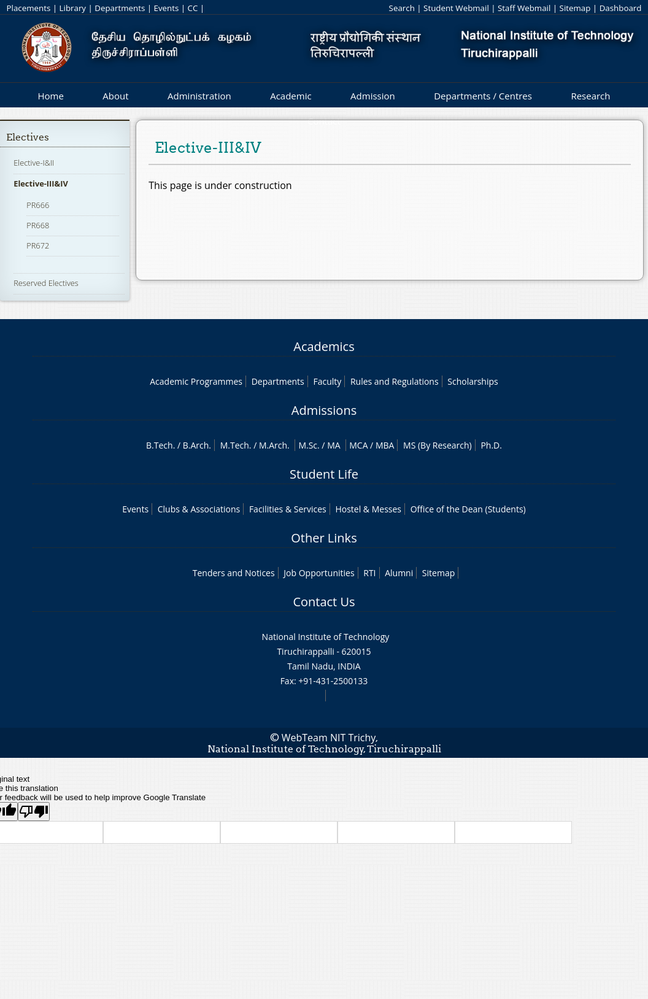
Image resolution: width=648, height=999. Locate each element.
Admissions (324, 410)
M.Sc (307, 445)
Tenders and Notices (234, 573)
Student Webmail (456, 8)
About (115, 96)
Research (590, 96)
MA (333, 445)
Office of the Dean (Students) (468, 509)
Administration (199, 96)
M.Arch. (274, 445)
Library (73, 8)
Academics (323, 346)
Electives (27, 137)
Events (166, 8)
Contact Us (324, 601)
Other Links (324, 538)
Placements (29, 8)
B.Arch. (197, 445)
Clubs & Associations (199, 509)
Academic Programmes (196, 381)
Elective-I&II (34, 162)
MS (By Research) (437, 445)
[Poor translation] (34, 811)
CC (193, 8)
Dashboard (621, 8)
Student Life (324, 474)
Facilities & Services (287, 509)
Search (402, 8)
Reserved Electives (46, 282)
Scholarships (472, 381)
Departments (119, 8)
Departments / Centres (483, 96)
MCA (358, 445)
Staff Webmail (524, 8)
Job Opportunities (319, 573)
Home (50, 96)
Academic (290, 96)
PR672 (37, 245)
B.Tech (159, 445)
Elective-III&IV (41, 183)
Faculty (327, 381)
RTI (369, 573)
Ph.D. (491, 445)
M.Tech (234, 445)
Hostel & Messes (368, 509)
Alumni (399, 573)
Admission (372, 96)
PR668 (37, 225)
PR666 (37, 204)
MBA (385, 445)
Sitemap (575, 8)
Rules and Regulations (394, 381)
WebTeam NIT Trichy (329, 737)
